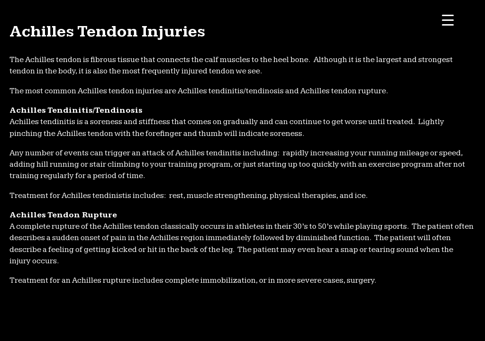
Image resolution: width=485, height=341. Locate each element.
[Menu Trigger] (448, 20)
